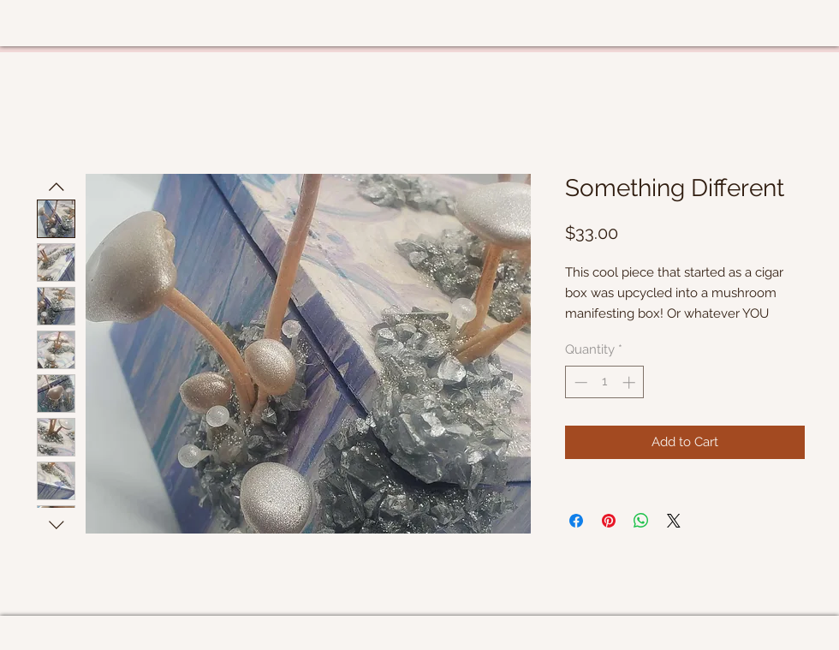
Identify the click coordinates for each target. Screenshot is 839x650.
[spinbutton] (605, 382)
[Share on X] (673, 520)
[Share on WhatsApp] (641, 520)
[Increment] (630, 382)
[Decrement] (579, 382)
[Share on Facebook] (576, 520)
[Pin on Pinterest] (608, 520)
